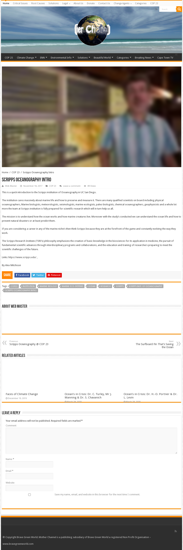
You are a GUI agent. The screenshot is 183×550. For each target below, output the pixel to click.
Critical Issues (20, 3)
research (105, 286)
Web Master (11, 186)
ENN (42, 57)
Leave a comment (71, 186)
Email (9, 470)
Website (10, 482)
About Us (78, 3)
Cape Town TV (165, 57)
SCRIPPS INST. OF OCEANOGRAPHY (145, 286)
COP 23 (154, 3)
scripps (120, 286)
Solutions (54, 3)
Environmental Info (61, 57)
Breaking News (143, 57)
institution (29, 286)
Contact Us (104, 3)
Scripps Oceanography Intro (21, 290)
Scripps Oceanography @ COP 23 (29, 343)
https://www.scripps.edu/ (22, 257)
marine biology (48, 286)
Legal (65, 3)
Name (10, 459)
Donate (91, 3)
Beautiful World (102, 57)
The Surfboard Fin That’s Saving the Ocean (153, 344)
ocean (91, 286)
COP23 (14, 286)
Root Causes (38, 3)
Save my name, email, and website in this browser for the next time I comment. (97, 494)
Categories (140, 3)
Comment (11, 425)
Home (6, 3)
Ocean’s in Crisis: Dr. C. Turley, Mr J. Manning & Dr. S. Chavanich (88, 395)
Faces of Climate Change (22, 394)
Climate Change (25, 57)
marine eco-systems (72, 286)
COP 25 (9, 57)
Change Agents (121, 3)
